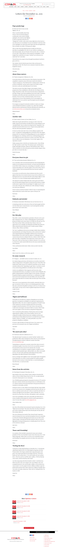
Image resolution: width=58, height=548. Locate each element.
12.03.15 (22, 502)
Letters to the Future (48, 543)
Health (18, 6)
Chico (23, 10)
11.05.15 (18, 522)
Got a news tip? (32, 540)
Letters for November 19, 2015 (23, 511)
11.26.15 (22, 507)
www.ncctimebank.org (18, 342)
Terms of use (46, 546)
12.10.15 (27, 10)
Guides (44, 6)
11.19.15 (22, 512)
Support (48, 6)
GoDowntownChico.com (19, 109)
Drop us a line (32, 537)
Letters (34, 10)
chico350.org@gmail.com (30, 400)
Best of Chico (46, 536)
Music (35, 6)
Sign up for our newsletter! (29, 527)
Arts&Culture (31, 6)
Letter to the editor (33, 539)
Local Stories (11, 6)
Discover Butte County (48, 538)
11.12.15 (22, 517)
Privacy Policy (46, 544)
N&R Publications (47, 539)
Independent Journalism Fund (49, 541)
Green (15, 6)
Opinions (22, 6)
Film (41, 6)
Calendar (26, 6)
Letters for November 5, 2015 (19, 521)
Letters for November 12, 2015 (23, 516)
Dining (38, 6)
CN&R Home (46, 535)
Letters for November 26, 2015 (23, 506)
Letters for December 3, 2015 (23, 501)
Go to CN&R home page (27, 4)
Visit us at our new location (42, 532)
